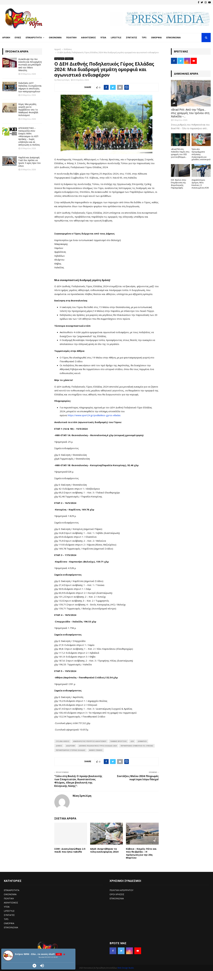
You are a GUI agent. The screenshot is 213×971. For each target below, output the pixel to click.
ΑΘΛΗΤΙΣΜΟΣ (11, 902)
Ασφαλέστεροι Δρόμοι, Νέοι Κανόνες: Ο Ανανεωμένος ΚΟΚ (200, 184)
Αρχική (6, 37)
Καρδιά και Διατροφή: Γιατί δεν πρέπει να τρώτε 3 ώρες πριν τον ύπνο (29, 161)
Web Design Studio (126, 968)
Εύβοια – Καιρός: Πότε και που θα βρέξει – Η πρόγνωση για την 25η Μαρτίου (141, 853)
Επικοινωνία (173, 37)
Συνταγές (131, 37)
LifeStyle (116, 37)
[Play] (34, 965)
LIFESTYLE (9, 910)
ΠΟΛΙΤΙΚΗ (9, 898)
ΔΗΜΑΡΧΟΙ (142, 741)
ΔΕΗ (132, 741)
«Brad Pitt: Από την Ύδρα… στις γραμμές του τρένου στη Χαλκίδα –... (190, 113)
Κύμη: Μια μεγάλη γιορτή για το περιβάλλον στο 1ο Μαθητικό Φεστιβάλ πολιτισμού (28, 110)
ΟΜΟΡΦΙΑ (9, 923)
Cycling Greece (62, 741)
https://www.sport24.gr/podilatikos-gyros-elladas (94, 415)
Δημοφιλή (59, 59)
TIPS (6, 919)
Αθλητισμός (88, 37)
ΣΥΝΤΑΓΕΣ (9, 915)
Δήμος (59, 746)
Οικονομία (55, 37)
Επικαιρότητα (34, 37)
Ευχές (18, 37)
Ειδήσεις (69, 59)
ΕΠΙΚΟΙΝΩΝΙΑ (11, 927)
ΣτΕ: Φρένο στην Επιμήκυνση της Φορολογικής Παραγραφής (178, 184)
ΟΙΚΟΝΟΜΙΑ (10, 894)
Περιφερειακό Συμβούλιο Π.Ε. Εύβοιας (137, 746)
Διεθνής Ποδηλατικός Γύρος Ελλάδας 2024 (98, 746)
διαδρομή (70, 746)
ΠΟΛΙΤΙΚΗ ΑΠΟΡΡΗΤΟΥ (121, 890)
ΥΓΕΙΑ (6, 906)
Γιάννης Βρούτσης (118, 741)
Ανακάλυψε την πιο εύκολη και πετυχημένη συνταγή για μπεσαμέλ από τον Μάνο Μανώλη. (30, 65)
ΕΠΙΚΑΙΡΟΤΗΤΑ (11, 890)
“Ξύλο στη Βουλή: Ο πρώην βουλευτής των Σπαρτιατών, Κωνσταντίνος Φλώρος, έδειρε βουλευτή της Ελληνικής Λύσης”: (78, 781)
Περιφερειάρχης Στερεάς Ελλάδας (70, 750)
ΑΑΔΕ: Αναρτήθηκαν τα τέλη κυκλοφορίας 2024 (104, 850)
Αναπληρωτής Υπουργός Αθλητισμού (89, 741)
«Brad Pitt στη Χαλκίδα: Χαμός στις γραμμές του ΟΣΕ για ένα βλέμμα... (180, 153)
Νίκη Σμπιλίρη (63, 80)
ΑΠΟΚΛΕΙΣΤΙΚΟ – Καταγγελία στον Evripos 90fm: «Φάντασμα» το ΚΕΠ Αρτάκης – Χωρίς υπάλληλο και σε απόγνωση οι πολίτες (29, 136)
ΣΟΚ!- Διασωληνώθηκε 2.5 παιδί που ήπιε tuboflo (69, 850)
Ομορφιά (156, 37)
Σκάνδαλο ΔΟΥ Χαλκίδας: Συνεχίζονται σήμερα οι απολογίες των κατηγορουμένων (29, 87)
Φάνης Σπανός (95, 750)
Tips (144, 37)
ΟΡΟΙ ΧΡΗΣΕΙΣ (117, 894)
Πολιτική (71, 37)
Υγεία (103, 37)
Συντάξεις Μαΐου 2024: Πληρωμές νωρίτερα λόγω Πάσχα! (138, 777)
